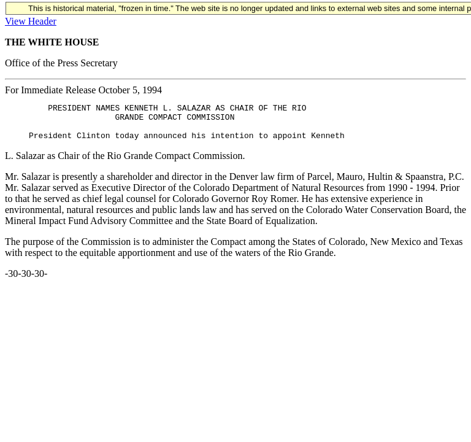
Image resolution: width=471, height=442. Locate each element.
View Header (30, 21)
